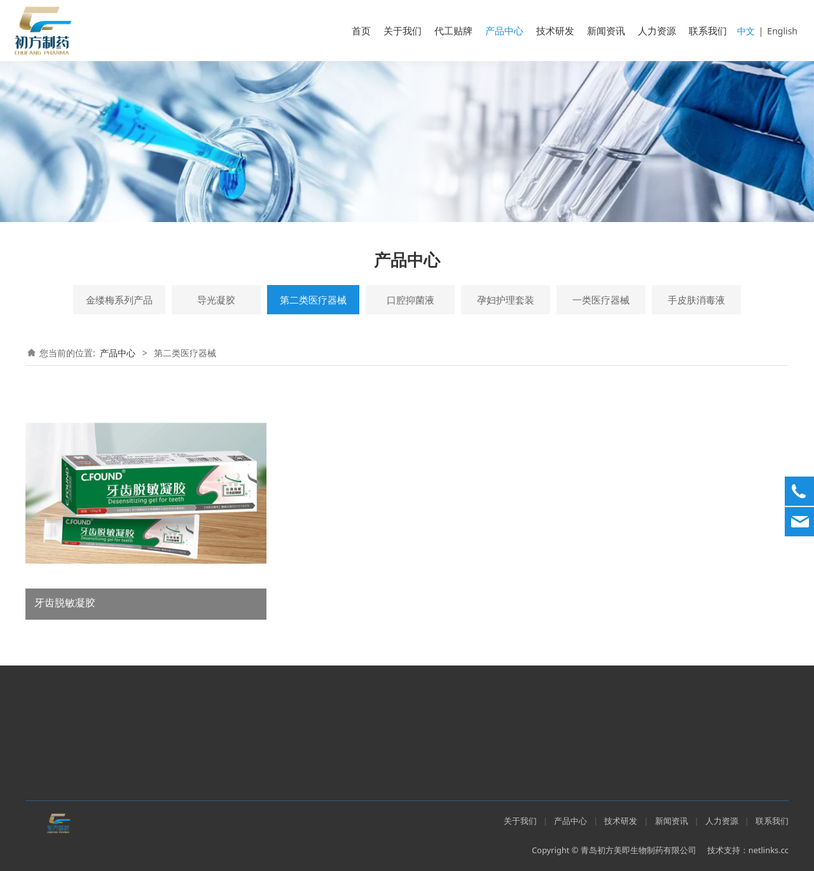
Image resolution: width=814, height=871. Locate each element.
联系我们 (708, 30)
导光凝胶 (216, 299)
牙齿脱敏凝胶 (64, 603)
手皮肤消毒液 (696, 299)
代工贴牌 (453, 30)
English (782, 31)
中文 (746, 31)
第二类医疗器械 (313, 299)
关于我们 (402, 30)
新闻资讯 (606, 30)
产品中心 (504, 30)
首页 (361, 30)
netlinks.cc (768, 850)
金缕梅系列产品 (119, 299)
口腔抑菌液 (410, 299)
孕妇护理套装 (505, 299)
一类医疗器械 (601, 299)
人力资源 (657, 30)
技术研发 (555, 30)
